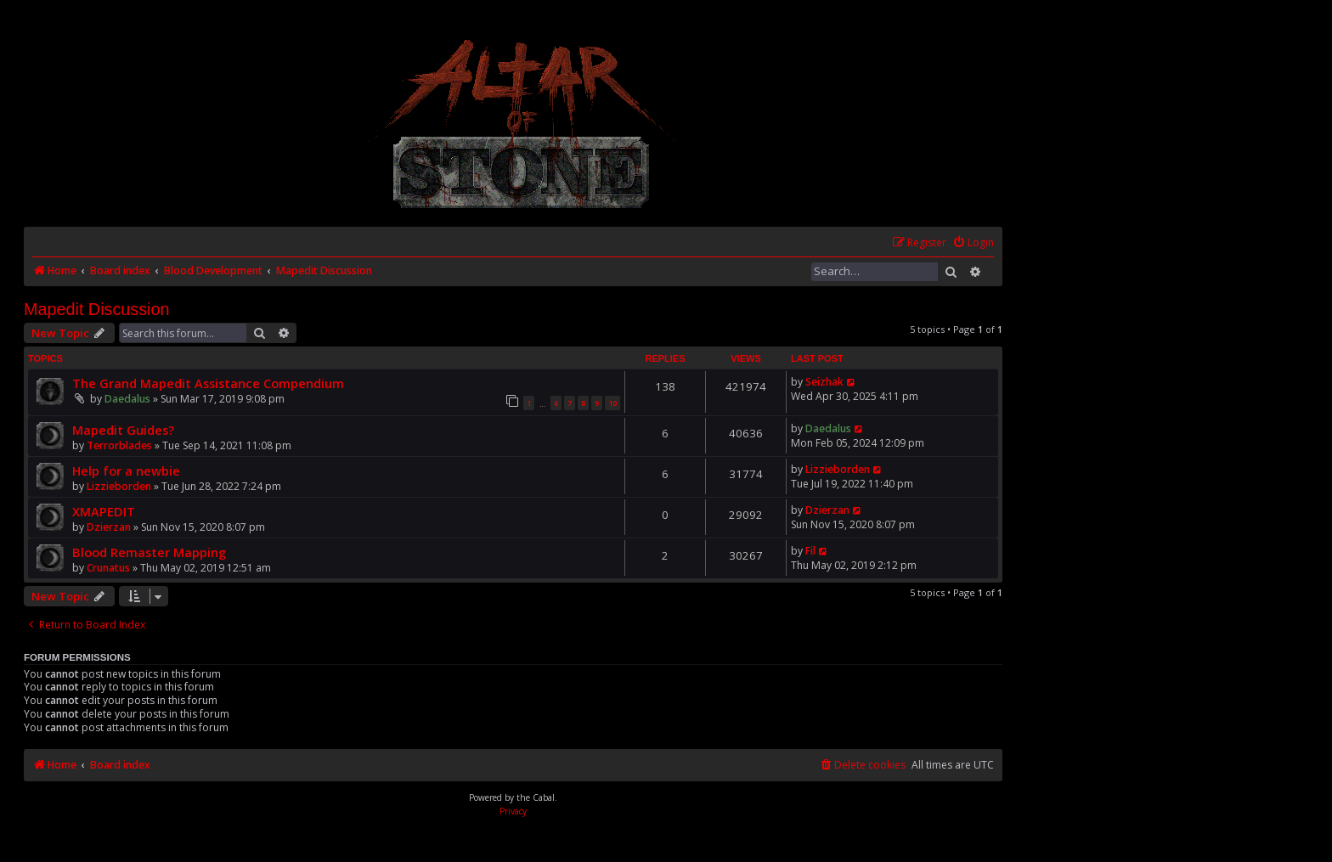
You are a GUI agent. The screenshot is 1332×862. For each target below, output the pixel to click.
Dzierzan (109, 527)
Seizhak (824, 382)
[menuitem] (973, 243)
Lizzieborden (119, 486)
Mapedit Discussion (97, 309)
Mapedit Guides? (123, 429)
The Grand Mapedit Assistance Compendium (208, 383)
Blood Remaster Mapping (149, 552)
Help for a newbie (126, 470)
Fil (810, 551)
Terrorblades (119, 445)
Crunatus (108, 568)
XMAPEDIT (103, 511)
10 (612, 402)
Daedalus (127, 399)
